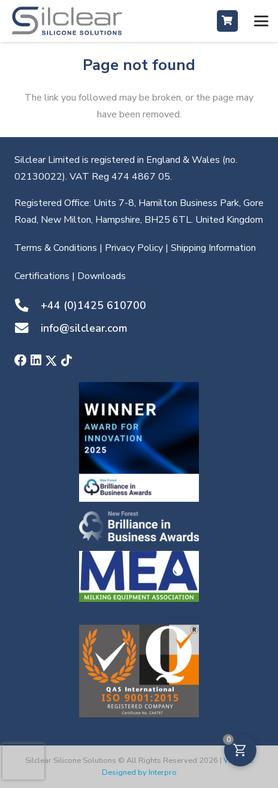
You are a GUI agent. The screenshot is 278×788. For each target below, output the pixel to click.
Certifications (42, 276)
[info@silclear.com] (27, 328)
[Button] (227, 20)
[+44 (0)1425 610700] (27, 305)
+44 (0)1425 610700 (93, 305)
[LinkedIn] (36, 360)
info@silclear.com (84, 328)
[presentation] (23, 762)
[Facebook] (20, 360)
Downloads (101, 276)
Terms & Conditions (55, 247)
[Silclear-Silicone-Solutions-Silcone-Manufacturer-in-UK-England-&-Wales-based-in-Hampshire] (67, 21)
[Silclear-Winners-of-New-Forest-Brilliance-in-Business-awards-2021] (139, 526)
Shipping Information (213, 247)
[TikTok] (66, 360)
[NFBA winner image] (139, 442)
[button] (261, 21)
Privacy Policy (134, 247)
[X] (51, 361)
